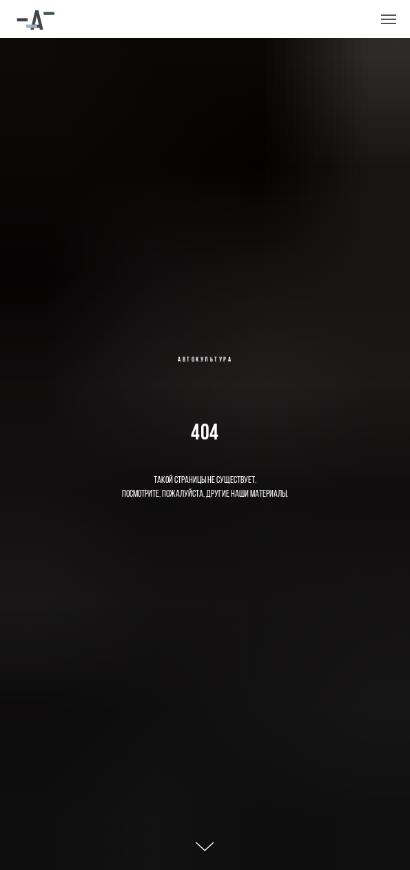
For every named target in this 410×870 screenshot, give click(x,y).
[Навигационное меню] (388, 19)
